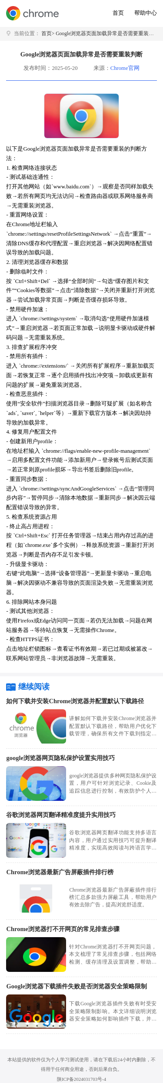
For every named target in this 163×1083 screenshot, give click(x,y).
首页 (118, 13)
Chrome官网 (125, 68)
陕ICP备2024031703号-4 (81, 1079)
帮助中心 (145, 13)
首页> (48, 33)
